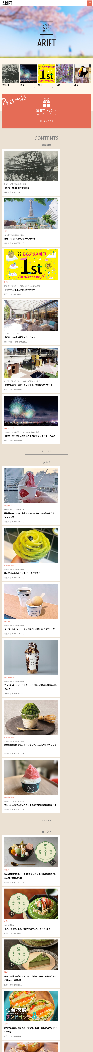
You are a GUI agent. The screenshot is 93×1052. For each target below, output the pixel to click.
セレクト (51, 995)
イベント (39, 998)
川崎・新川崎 (10, 853)
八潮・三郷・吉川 (54, 877)
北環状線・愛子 (75, 835)
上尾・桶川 (51, 865)
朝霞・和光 (51, 897)
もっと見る (46, 356)
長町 (70, 839)
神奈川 (7, 186)
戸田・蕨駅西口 (53, 854)
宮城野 (71, 859)
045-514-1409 (71, 997)
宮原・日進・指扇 (54, 873)
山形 (36, 410)
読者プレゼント (42, 1006)
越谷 (49, 885)
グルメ (43, 995)
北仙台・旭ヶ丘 (75, 855)
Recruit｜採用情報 (70, 982)
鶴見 (6, 857)
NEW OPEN (46, 656)
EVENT (44, 488)
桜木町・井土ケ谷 (11, 891)
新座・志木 (51, 901)
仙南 (70, 843)
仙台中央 (72, 827)
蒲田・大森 (30, 842)
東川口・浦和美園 (54, 827)
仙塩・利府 (73, 851)
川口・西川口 (52, 839)
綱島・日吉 (9, 869)
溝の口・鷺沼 (10, 827)
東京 (66, 233)
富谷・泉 (72, 831)
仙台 (66, 410)
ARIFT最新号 (44, 1010)
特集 (37, 995)
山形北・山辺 (10, 923)
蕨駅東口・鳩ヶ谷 (54, 850)
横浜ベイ (8, 887)
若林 (70, 847)
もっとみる (46, 244)
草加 (49, 881)
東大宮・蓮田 (52, 869)
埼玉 (66, 186)
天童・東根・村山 (11, 919)
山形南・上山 (10, 927)
